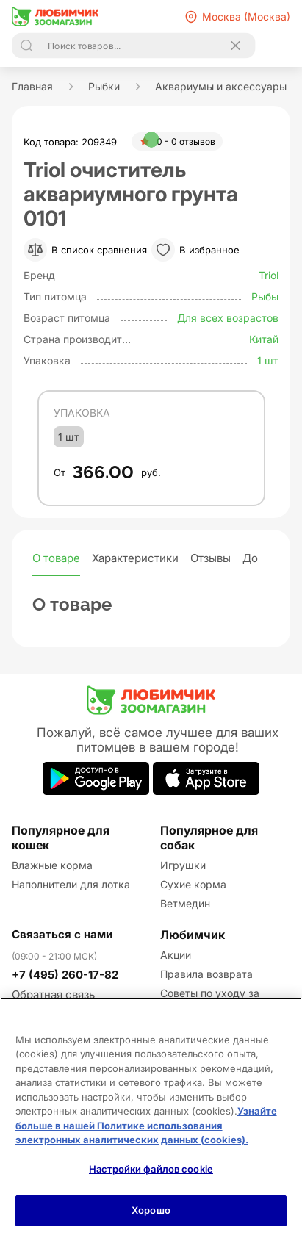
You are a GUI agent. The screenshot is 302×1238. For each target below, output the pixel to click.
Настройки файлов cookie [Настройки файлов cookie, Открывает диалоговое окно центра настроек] (151, 1169)
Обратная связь (53, 994)
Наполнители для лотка (71, 884)
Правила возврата (206, 974)
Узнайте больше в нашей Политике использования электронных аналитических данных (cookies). (146, 1125)
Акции (175, 955)
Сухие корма (193, 884)
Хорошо (151, 1210)
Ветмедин (185, 903)
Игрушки (183, 865)
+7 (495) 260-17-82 (65, 975)
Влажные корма (52, 865)
